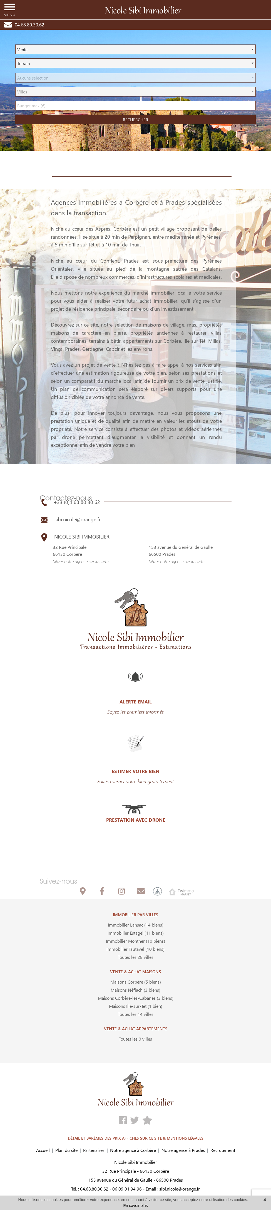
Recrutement (222, 1150)
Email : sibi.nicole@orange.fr (173, 1189)
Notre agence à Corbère (133, 1150)
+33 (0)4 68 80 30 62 (70, 502)
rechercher (135, 119)
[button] (135, 49)
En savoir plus (135, 1205)
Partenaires (94, 1150)
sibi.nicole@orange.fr (70, 519)
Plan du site (66, 1150)
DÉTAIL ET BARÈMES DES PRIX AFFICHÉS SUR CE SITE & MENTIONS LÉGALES (135, 1138)
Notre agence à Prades (183, 1150)
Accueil (43, 1150)
